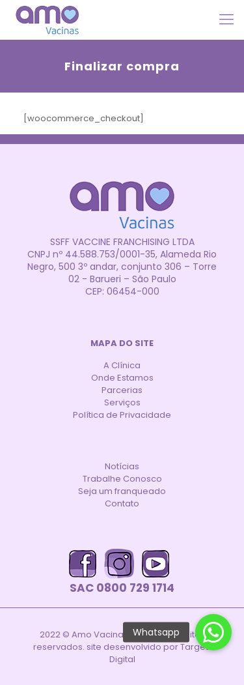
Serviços (122, 402)
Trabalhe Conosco (122, 479)
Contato (122, 503)
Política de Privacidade (122, 415)
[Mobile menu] (226, 19)
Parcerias (122, 390)
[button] (213, 632)
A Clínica (122, 365)
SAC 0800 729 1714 (122, 588)
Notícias (122, 466)
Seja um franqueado (122, 491)
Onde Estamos (122, 378)
